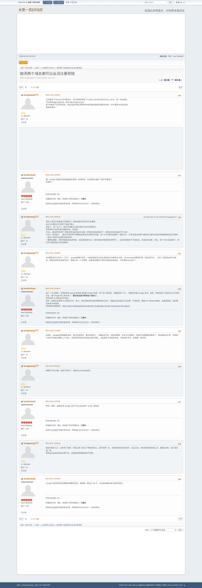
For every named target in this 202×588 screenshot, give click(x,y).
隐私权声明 (150, 585)
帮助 (164, 585)
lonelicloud (29, 175)
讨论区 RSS (123, 585)
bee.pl (72, 293)
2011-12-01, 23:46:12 (53, 288)
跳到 (147, 530)
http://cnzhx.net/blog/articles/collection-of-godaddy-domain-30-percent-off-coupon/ (96, 306)
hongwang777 (31, 95)
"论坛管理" (55, 204)
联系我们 (158, 585)
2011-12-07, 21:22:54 (53, 479)
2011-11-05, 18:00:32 (53, 217)
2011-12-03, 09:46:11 (53, 366)
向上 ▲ (182, 585)
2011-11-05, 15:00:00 (53, 175)
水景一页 (55, 194)
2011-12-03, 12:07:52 (53, 401)
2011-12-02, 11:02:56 (53, 330)
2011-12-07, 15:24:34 (53, 443)
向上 (21, 519)
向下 (21, 87)
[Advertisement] (101, 33)
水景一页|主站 (71, 2)
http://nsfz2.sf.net (76, 102)
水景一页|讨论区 (31, 10)
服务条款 (142, 585)
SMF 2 (19, 585)
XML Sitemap (132, 585)
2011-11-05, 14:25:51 (53, 95)
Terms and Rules (173, 585)
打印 (180, 87)
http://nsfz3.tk (58, 102)
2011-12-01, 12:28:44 (53, 253)
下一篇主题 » (176, 80)
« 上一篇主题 (164, 80)
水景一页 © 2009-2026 (42, 585)
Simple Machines (28, 585)
